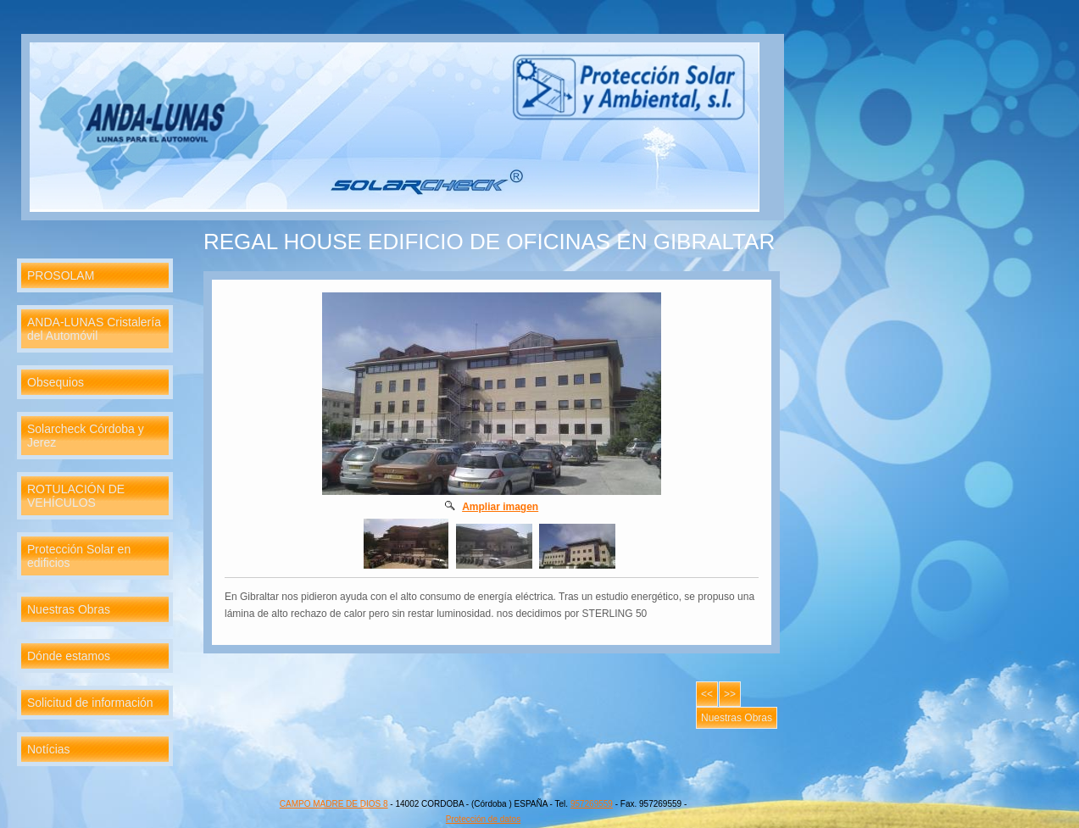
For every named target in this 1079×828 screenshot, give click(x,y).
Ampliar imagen (500, 507)
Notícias (48, 749)
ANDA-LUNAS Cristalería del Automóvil (94, 328)
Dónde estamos (68, 656)
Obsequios (55, 382)
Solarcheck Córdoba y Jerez (85, 435)
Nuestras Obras (68, 609)
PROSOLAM (60, 275)
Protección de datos (483, 819)
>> (730, 694)
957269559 (591, 804)
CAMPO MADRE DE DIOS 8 (334, 804)
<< (707, 694)
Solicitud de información (90, 702)
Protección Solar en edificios (79, 556)
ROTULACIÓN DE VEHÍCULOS (76, 495)
